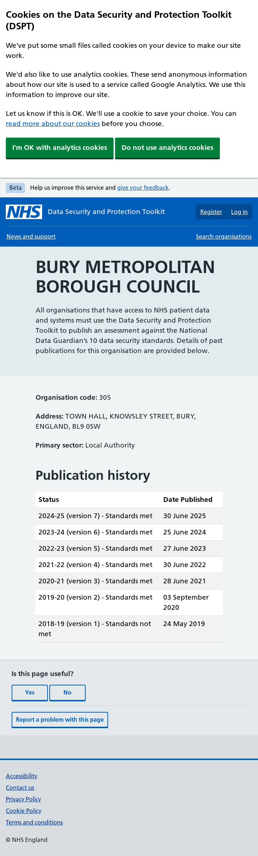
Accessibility (21, 776)
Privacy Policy (23, 799)
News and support (31, 236)
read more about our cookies (53, 123)
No (67, 692)
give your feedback (143, 187)
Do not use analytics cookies (167, 147)
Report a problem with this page (60, 719)
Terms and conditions (34, 822)
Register (211, 211)
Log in (239, 211)
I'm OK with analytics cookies (59, 147)
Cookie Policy (23, 810)
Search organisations (223, 236)
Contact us (20, 787)
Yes (29, 692)
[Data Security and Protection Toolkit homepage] (85, 212)
